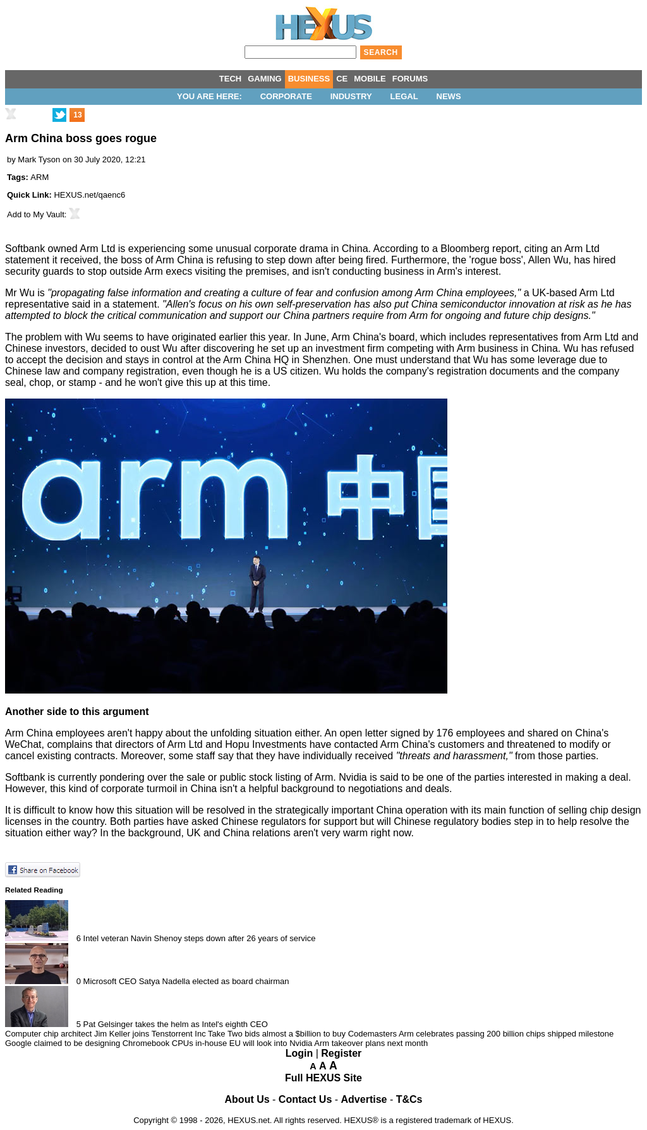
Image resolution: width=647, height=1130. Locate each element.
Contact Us (305, 1099)
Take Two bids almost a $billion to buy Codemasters (302, 1033)
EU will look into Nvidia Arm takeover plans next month (328, 1043)
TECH (230, 78)
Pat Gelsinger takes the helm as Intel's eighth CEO (175, 1024)
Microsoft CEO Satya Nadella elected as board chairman (186, 981)
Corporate (286, 96)
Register (341, 1053)
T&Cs (409, 1099)
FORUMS (410, 78)
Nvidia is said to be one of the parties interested (445, 777)
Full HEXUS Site (323, 1078)
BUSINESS (309, 78)
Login (299, 1053)
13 (77, 115)
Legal (404, 96)
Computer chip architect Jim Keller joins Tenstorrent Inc (105, 1033)
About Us (247, 1099)
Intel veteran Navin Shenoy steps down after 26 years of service (199, 938)
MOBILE (370, 78)
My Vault (48, 214)
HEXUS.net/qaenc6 (89, 195)
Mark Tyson (39, 159)
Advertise (364, 1099)
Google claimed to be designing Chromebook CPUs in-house (116, 1043)
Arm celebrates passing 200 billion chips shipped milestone (506, 1033)
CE (342, 78)
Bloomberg (464, 248)
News (449, 96)
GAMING (264, 78)
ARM (39, 177)
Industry (351, 96)
